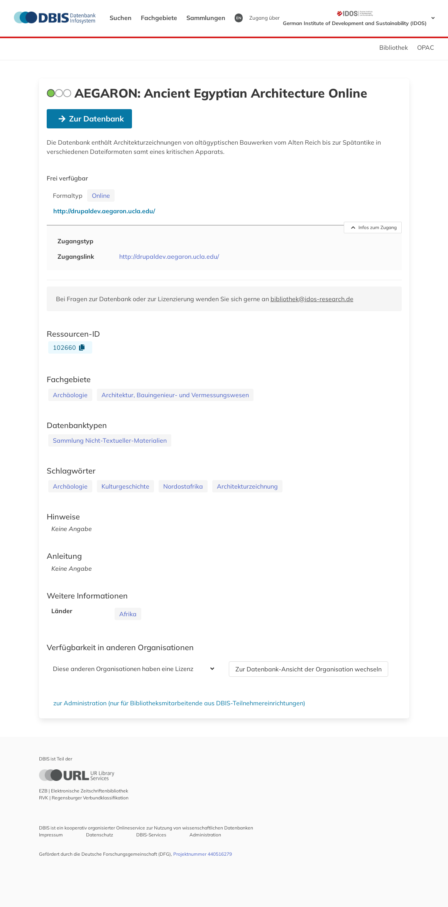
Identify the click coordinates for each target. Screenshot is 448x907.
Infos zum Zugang (374, 227)
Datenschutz (99, 835)
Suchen (121, 18)
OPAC (425, 47)
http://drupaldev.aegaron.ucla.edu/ (169, 256)
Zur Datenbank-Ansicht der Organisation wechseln (308, 669)
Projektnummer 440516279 (202, 854)
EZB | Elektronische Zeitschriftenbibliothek (83, 791)
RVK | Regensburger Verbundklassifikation (83, 798)
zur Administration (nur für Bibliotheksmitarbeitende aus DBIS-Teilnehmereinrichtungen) (179, 703)
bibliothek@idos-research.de (311, 299)
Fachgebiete (159, 18)
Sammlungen (205, 18)
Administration (205, 835)
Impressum (51, 835)
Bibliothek (393, 47)
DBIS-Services (151, 835)
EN (238, 17)
